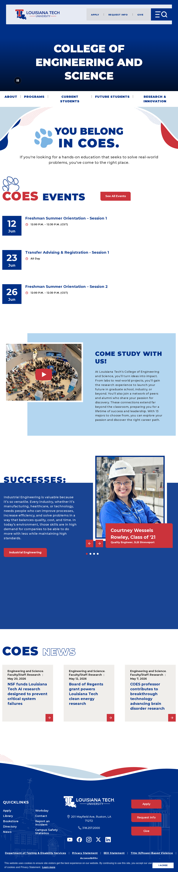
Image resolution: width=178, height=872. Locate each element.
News (7, 832)
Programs (34, 97)
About (11, 97)
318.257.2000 (91, 828)
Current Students (69, 99)
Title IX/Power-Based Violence (152, 853)
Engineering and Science (25, 671)
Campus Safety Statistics (46, 831)
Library (8, 816)
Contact (41, 816)
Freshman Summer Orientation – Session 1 (66, 218)
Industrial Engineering (25, 552)
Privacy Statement (85, 853)
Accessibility (89, 858)
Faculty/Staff (17, 674)
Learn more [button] (48, 867)
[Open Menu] (161, 14)
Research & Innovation (155, 99)
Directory (10, 826)
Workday (42, 810)
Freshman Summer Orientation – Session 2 (66, 286)
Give (140, 14)
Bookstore (11, 821)
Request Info (118, 14)
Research (34, 674)
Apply (95, 14)
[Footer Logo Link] (89, 802)
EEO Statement (114, 853)
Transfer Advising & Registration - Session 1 (67, 252)
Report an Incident (42, 823)
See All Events (115, 196)
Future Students (112, 97)
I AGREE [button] (163, 865)
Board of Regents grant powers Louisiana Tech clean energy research (86, 694)
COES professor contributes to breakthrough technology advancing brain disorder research (147, 696)
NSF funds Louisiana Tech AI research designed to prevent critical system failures (27, 694)
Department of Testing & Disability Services (35, 853)
